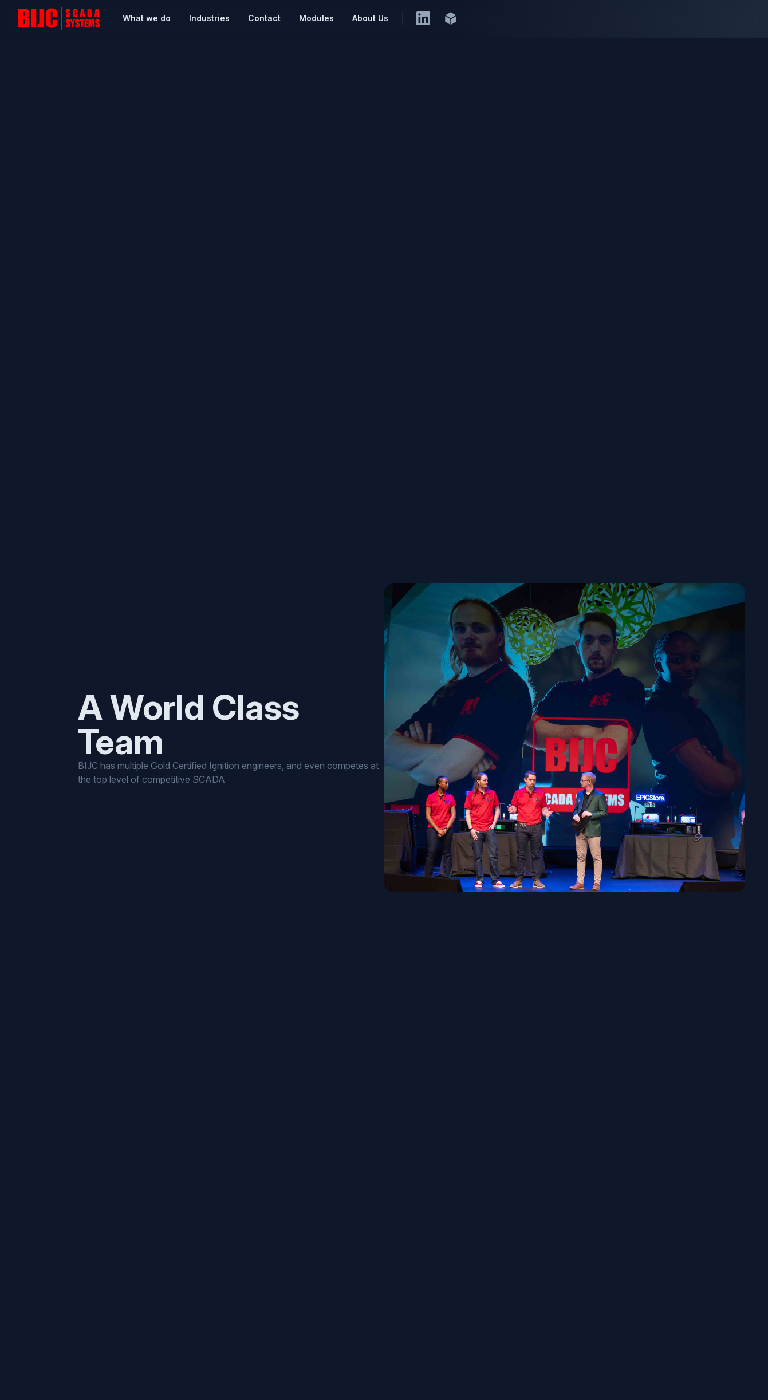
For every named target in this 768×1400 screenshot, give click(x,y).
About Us (370, 18)
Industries (209, 18)
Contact (264, 18)
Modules (316, 18)
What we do (147, 18)
